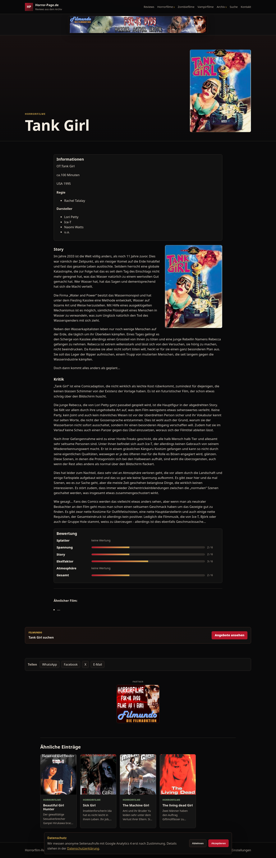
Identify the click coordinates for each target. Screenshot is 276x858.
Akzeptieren (218, 843)
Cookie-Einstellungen (236, 850)
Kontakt (246, 7)
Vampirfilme (205, 7)
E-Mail (97, 664)
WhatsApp (49, 664)
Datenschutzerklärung (83, 848)
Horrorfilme (165, 7)
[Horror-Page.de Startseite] (45, 7)
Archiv (221, 7)
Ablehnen (198, 843)
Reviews (149, 7)
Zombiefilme (186, 7)
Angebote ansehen (229, 635)
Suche (234, 7)
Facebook (71, 664)
